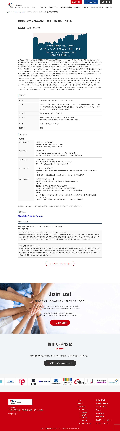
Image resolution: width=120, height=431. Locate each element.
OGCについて (54, 7)
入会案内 (108, 7)
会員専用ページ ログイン (104, 420)
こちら (39, 255)
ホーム (79, 400)
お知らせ (43, 7)
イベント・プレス (97, 7)
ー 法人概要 (83, 412)
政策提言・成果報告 (81, 7)
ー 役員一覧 (83, 418)
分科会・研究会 (66, 7)
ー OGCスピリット (85, 423)
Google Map (12, 414)
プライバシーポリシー (102, 423)
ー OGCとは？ (83, 409)
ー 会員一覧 (83, 420)
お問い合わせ (106, 2)
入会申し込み (76, 2)
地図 (77, 120)
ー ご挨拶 (82, 415)
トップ (8, 12)
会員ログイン (91, 2)
